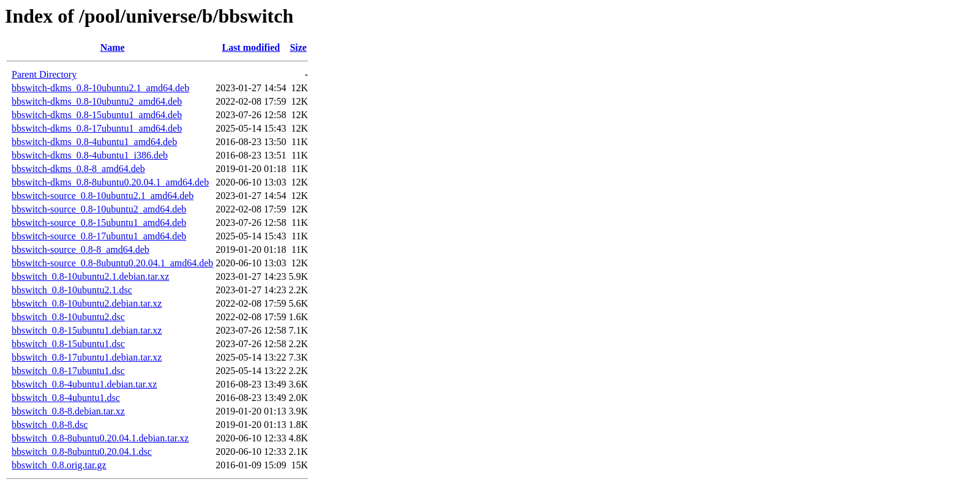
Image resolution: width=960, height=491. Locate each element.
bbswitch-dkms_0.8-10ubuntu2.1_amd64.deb (100, 88)
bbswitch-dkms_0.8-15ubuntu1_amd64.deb (97, 115)
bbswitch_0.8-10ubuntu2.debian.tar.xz (87, 303)
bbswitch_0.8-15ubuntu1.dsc (68, 344)
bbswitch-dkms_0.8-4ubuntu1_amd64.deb (94, 142)
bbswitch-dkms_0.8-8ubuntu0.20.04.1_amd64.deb (110, 182)
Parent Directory (44, 74)
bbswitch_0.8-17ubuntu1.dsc (68, 370)
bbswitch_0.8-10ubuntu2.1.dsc (72, 290)
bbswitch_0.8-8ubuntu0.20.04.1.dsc (82, 451)
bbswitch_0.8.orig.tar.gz (59, 465)
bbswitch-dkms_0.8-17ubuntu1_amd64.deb (97, 128)
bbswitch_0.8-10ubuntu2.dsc (68, 317)
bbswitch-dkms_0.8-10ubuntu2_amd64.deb (97, 101)
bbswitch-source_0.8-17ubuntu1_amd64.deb (99, 236)
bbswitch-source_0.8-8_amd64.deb (80, 249)
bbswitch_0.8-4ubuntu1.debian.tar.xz (84, 384)
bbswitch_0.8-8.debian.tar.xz (68, 411)
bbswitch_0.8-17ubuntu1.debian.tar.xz (87, 357)
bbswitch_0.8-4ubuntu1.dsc (66, 397)
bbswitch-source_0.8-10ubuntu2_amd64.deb (99, 209)
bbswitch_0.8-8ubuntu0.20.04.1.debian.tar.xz (100, 438)
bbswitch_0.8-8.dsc (50, 424)
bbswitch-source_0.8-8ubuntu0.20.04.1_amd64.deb (112, 263)
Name (112, 47)
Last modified (251, 47)
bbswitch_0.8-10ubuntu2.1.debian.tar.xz (90, 276)
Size (298, 47)
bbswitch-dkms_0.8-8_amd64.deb (78, 168)
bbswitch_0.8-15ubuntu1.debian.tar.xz (87, 330)
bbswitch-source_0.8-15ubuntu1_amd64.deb (99, 222)
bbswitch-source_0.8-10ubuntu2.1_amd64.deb (102, 195)
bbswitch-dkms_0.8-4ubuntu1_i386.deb (90, 155)
